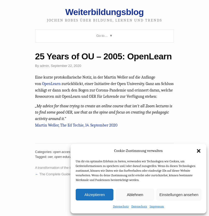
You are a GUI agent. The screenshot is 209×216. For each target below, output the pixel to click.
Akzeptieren (94, 194)
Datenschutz (121, 206)
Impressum (157, 206)
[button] (198, 151)
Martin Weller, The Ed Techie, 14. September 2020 (76, 125)
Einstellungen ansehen (178, 194)
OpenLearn (51, 83)
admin (44, 66)
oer (50, 157)
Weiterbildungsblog (104, 12)
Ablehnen (135, 194)
